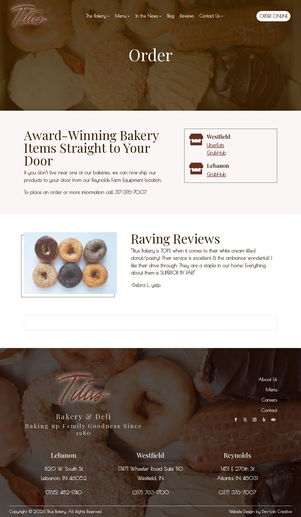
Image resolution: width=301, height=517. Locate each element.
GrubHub (216, 152)
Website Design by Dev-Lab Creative (260, 511)
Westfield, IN (150, 478)
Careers (269, 400)
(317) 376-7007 (237, 492)
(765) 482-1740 (63, 492)
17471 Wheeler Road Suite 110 (150, 469)
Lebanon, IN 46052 (64, 478)
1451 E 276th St (237, 469)
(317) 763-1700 (150, 492)
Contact (269, 410)
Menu (271, 389)
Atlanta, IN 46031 (237, 478)
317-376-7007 (131, 192)
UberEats (215, 145)
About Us (267, 379)
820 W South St (64, 469)
